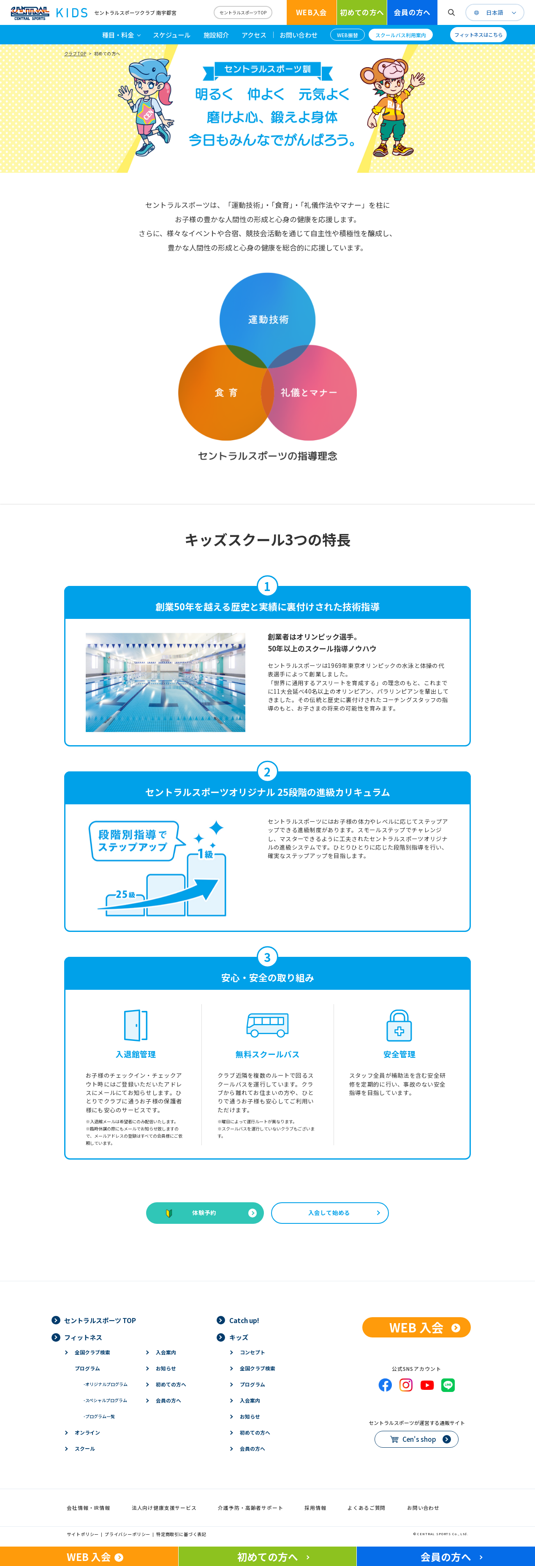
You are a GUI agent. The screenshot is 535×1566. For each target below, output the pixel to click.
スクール (85, 1448)
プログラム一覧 (99, 1416)
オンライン (87, 1432)
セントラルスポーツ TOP (100, 1320)
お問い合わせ (299, 34)
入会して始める (329, 1212)
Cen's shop (419, 1438)
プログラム (87, 1368)
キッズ (238, 1337)
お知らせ (166, 1368)
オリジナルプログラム (106, 1384)
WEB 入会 (416, 1327)
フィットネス (83, 1337)
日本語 (495, 13)
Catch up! (244, 1320)
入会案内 (166, 1352)
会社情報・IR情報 (88, 1507)
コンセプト (252, 1352)
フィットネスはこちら (478, 34)
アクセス (254, 34)
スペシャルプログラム (105, 1400)
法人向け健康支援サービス (164, 1507)
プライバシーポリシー (127, 1534)
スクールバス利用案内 (400, 34)
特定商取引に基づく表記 (181, 1534)
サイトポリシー (83, 1534)
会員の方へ (412, 12)
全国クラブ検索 (92, 1352)
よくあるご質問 (367, 1507)
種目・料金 (118, 34)
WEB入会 (311, 12)
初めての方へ (362, 12)
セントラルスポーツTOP (243, 12)
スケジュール (171, 34)
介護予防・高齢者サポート (250, 1507)
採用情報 (315, 1507)
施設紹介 (216, 34)
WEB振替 (347, 34)
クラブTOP (75, 53)
